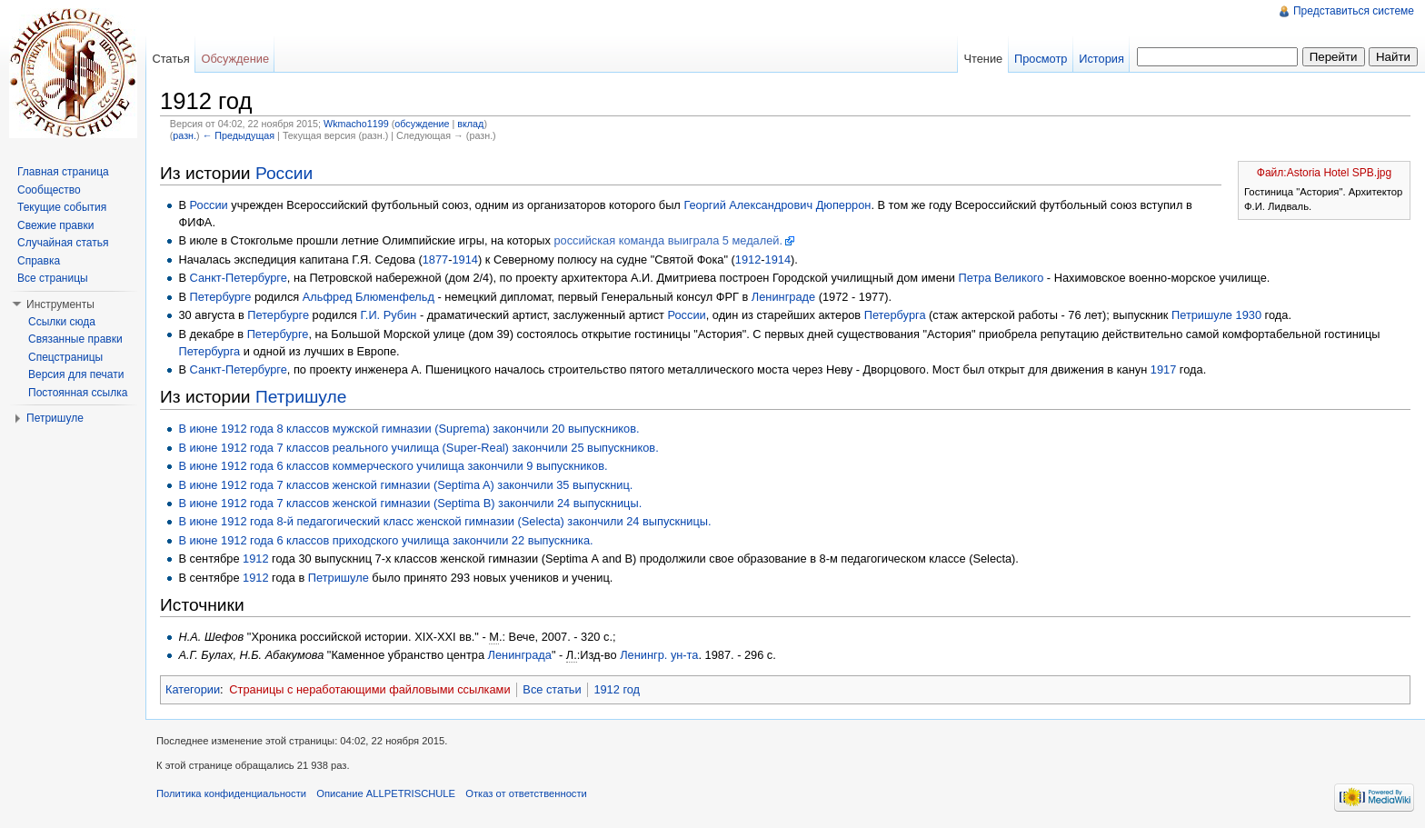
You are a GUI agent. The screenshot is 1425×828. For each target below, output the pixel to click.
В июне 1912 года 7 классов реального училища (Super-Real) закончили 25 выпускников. (418, 447)
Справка (38, 260)
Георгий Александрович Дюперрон (777, 205)
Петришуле (1201, 315)
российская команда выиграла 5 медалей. (667, 240)
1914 (464, 259)
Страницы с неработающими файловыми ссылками (369, 689)
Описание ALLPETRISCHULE (385, 793)
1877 (435, 259)
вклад (470, 123)
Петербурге (221, 297)
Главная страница (63, 171)
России (284, 173)
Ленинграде (783, 297)
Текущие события (61, 207)
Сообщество (49, 190)
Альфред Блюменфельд (368, 297)
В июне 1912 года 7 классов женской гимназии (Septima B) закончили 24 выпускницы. (410, 503)
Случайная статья (62, 242)
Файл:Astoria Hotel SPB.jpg (1324, 172)
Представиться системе (1353, 11)
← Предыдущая (238, 135)
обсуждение (421, 123)
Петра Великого (1001, 277)
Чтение (982, 58)
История (1101, 58)
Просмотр (1040, 58)
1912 (748, 259)
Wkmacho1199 (356, 123)
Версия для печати (76, 374)
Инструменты (60, 304)
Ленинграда (520, 655)
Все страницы (52, 278)
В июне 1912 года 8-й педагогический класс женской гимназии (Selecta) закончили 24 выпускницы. (444, 521)
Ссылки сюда (61, 321)
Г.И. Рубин (389, 315)
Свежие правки (55, 225)
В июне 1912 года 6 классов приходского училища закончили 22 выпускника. (385, 540)
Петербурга (895, 315)
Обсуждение (235, 58)
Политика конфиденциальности (231, 793)
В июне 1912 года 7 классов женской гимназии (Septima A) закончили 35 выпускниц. (405, 485)
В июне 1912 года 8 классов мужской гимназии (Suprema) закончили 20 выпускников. (408, 428)
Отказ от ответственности (526, 793)
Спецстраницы (65, 357)
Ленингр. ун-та (659, 655)
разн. (184, 135)
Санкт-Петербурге (238, 277)
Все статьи (552, 689)
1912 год (616, 689)
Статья (170, 58)
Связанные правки (75, 339)
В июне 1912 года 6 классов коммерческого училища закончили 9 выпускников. (392, 466)
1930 (1248, 315)
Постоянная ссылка (77, 392)
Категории (192, 689)
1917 (1163, 369)
